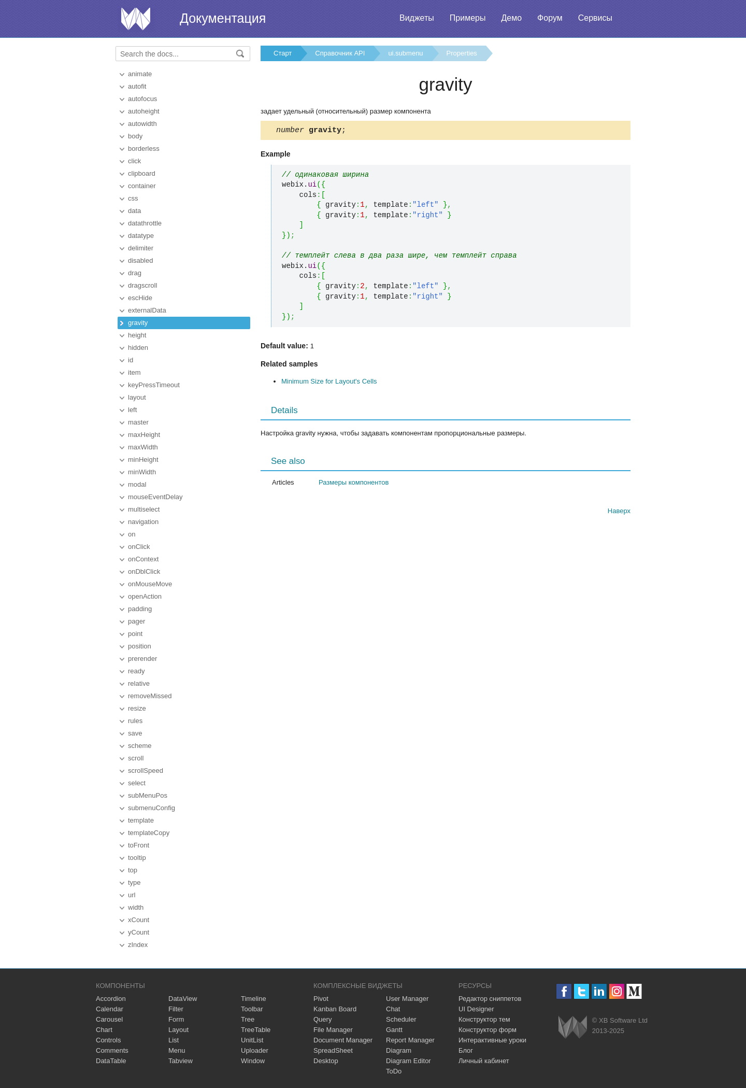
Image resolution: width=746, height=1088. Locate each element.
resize (137, 708)
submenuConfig (151, 808)
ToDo (393, 1071)
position (139, 646)
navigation (143, 522)
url (131, 895)
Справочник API (340, 53)
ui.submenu (405, 53)
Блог (465, 1050)
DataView (182, 998)
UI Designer (476, 1009)
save (135, 733)
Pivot (320, 998)
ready (136, 671)
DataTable (111, 1061)
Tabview (180, 1061)
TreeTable (255, 1030)
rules (135, 721)
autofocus (142, 99)
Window (253, 1061)
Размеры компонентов (354, 484)
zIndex (138, 945)
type (134, 882)
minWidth (142, 472)
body (135, 136)
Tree (247, 1019)
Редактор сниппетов (489, 998)
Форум (550, 17)
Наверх (619, 512)
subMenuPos (147, 795)
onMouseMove (150, 584)
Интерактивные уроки (492, 1040)
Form (176, 1019)
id (130, 360)
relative (139, 683)
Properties (462, 53)
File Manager (333, 1030)
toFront (138, 845)
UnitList (252, 1040)
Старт (283, 53)
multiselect (144, 509)
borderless (144, 148)
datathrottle (145, 223)
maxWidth (143, 447)
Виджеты (416, 17)
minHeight (143, 459)
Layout (178, 1030)
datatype (141, 235)
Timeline (253, 998)
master (138, 422)
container (141, 186)
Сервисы (595, 17)
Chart (104, 1030)
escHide (140, 298)
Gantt (394, 1030)
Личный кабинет (483, 1061)
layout (137, 397)
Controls (108, 1040)
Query (322, 1019)
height (137, 335)
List (173, 1040)
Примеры (468, 17)
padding (140, 609)
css (133, 198)
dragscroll (142, 285)
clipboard (141, 173)
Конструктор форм (487, 1030)
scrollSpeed (145, 770)
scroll (136, 758)
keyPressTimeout (154, 385)
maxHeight (144, 435)
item (134, 372)
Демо (511, 17)
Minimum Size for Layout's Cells (329, 383)
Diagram (398, 1050)
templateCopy (148, 833)
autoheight (144, 111)
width (136, 907)
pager (136, 621)
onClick (139, 546)
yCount (138, 932)
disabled (140, 260)
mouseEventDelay (155, 497)
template (141, 820)
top (132, 870)
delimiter (140, 248)
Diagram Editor (408, 1061)
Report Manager (410, 1040)
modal (137, 484)
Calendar (109, 1009)
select (137, 783)
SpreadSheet (333, 1050)
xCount (138, 920)
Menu (176, 1050)
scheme (140, 746)
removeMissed (150, 696)
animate (140, 74)
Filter (175, 1009)
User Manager (407, 998)
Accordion (111, 998)
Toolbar (252, 1009)
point (135, 634)
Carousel (109, 1019)
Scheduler (401, 1019)
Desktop (325, 1061)
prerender (142, 658)
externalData (147, 310)
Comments (112, 1050)
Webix (572, 1027)
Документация (223, 18)
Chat (393, 1009)
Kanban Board (334, 1009)
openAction (145, 596)
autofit (137, 86)
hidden (138, 347)
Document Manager (342, 1040)
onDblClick (144, 571)
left (132, 410)
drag (134, 273)
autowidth (142, 124)
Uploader (254, 1050)
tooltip (137, 857)
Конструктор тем (484, 1019)
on (131, 534)
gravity (138, 323)
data (134, 211)
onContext (143, 559)
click (134, 161)
